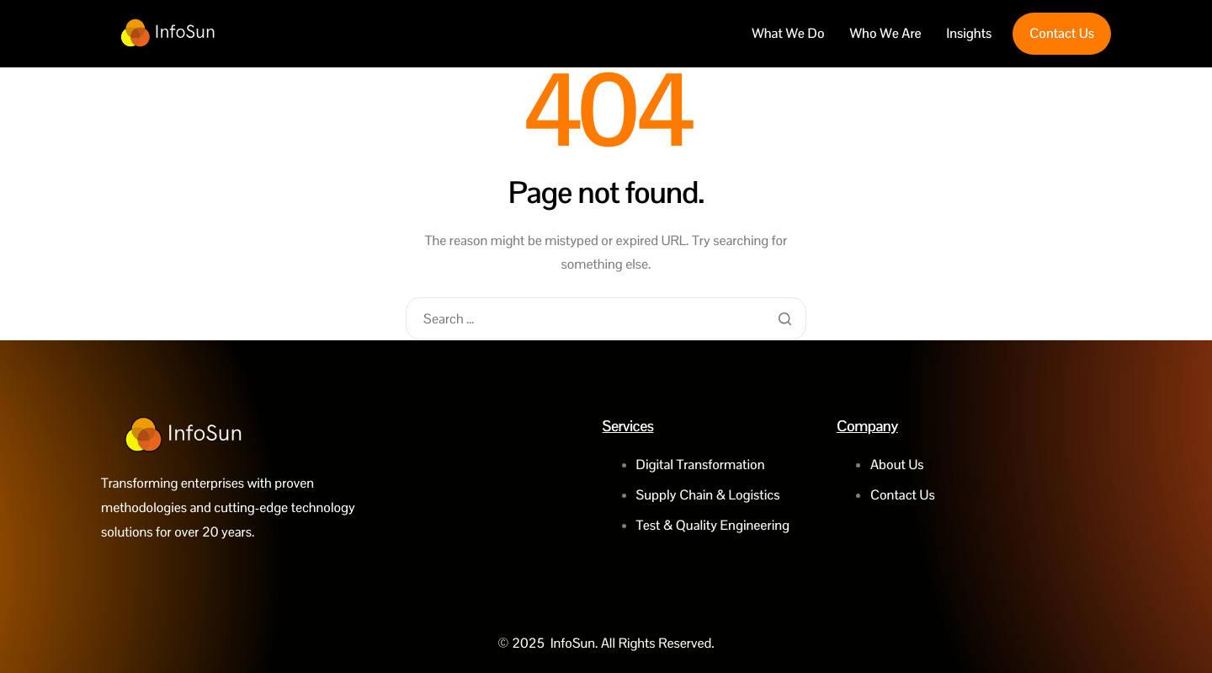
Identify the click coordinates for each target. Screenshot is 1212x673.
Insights (969, 33)
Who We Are (886, 33)
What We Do (788, 33)
